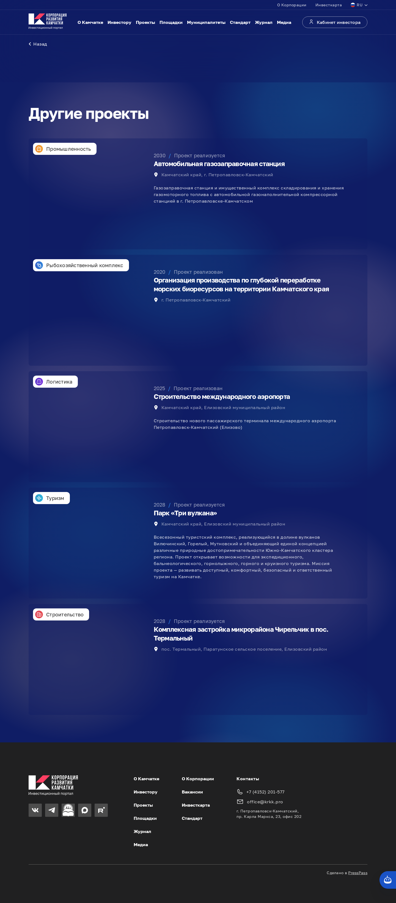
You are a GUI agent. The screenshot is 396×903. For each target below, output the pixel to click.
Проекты (145, 22)
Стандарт (240, 22)
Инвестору (119, 22)
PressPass (357, 872)
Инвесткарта (328, 4)
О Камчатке (90, 22)
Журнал (264, 22)
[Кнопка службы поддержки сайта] (388, 880)
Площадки (171, 22)
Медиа (284, 22)
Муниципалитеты (206, 22)
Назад (38, 44)
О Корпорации (292, 4)
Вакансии (192, 792)
